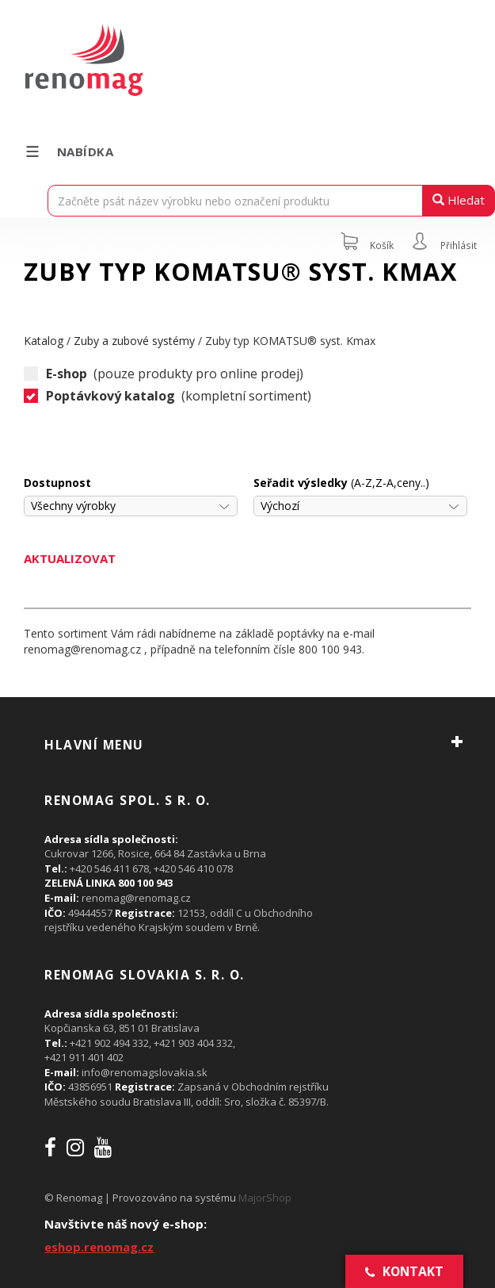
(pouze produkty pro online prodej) (163, 374)
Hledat (458, 200)
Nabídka (68, 151)
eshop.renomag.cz (99, 1247)
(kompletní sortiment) (167, 396)
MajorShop (264, 1197)
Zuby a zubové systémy (134, 340)
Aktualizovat (70, 558)
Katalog (43, 340)
